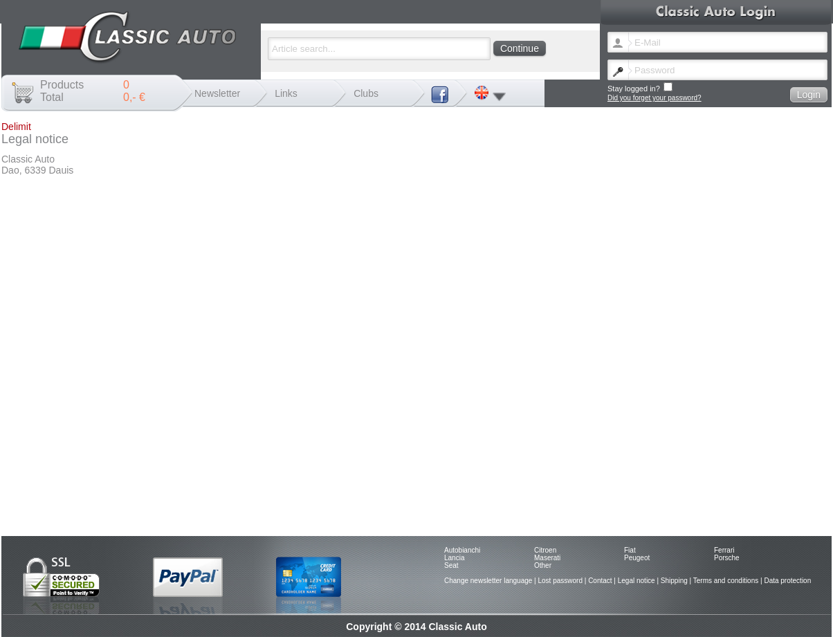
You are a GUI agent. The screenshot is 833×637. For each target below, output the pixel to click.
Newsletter (217, 93)
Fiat (630, 550)
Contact (600, 580)
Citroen (545, 550)
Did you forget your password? (654, 98)
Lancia (454, 558)
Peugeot (637, 558)
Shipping (674, 580)
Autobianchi (462, 550)
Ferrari (724, 550)
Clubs (366, 93)
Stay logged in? (639, 87)
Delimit (16, 126)
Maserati (547, 558)
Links (286, 93)
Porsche (727, 558)
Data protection (787, 580)
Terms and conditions (726, 580)
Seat (451, 565)
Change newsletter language (488, 580)
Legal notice (636, 580)
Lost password (560, 580)
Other (542, 565)
